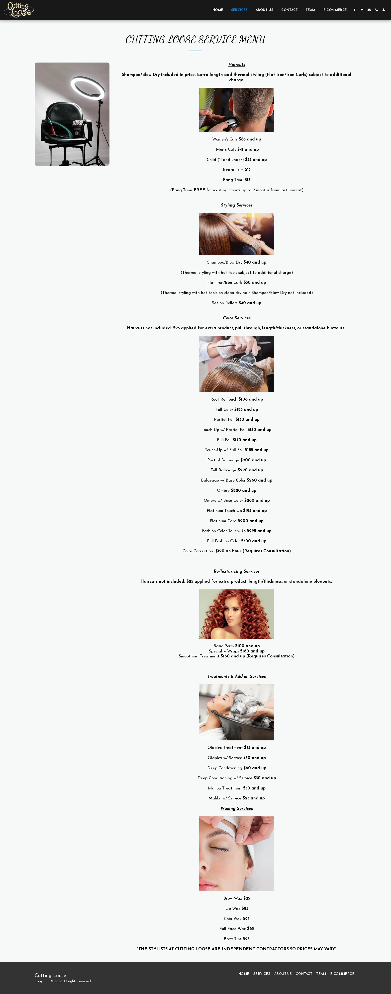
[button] (354, 9)
